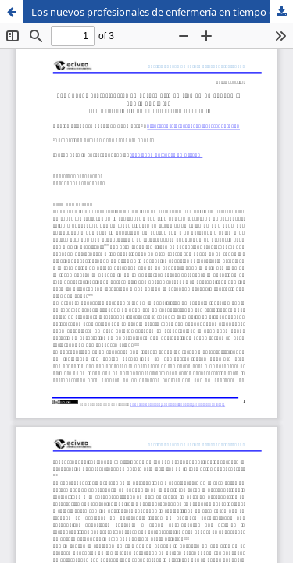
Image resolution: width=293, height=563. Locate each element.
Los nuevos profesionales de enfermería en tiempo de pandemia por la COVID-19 (162, 12)
